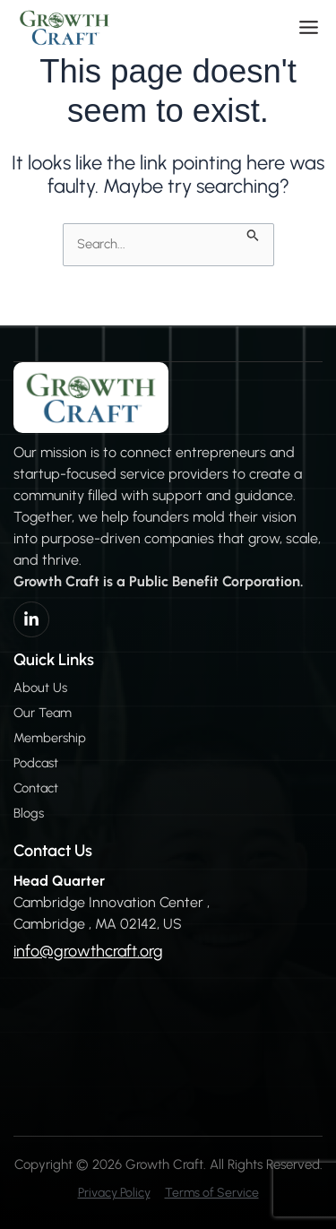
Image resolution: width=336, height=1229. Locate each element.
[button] (309, 27)
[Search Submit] (253, 233)
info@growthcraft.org (88, 951)
